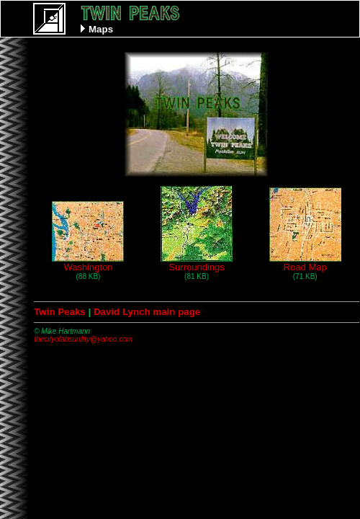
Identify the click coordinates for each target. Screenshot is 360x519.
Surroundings (197, 262)
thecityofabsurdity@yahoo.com (83, 339)
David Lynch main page (147, 311)
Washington (88, 262)
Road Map (305, 262)
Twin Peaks (60, 311)
